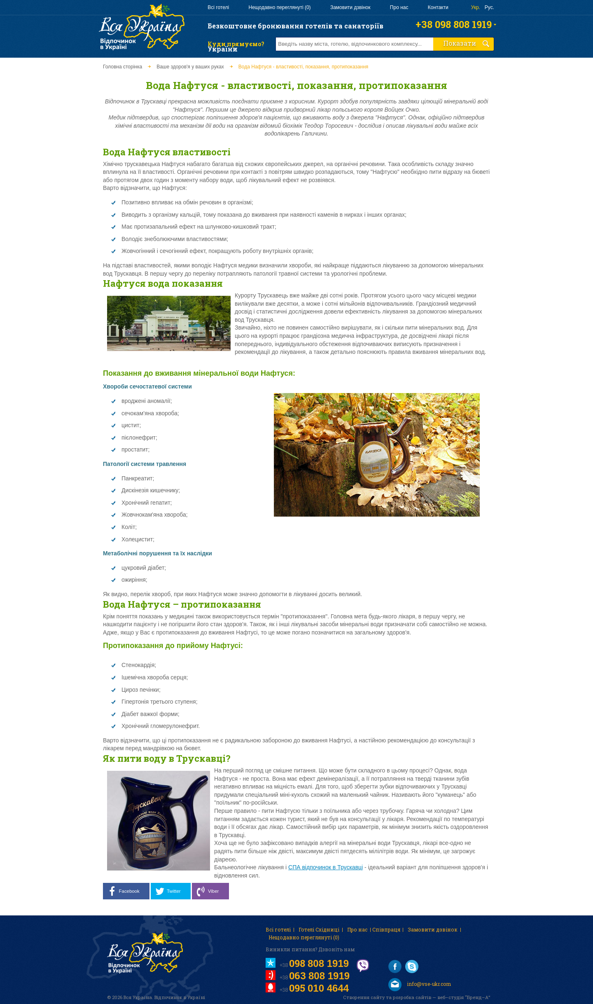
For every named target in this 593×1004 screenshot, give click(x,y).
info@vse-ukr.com (419, 984)
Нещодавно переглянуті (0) (279, 7)
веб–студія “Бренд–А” (463, 997)
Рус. (489, 7)
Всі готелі (218, 7)
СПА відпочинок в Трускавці (325, 867)
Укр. (475, 7)
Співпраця (386, 929)
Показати (466, 43)
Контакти (438, 7)
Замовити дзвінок (350, 7)
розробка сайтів (412, 997)
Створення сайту (364, 997)
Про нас (399, 7)
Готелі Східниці (319, 929)
